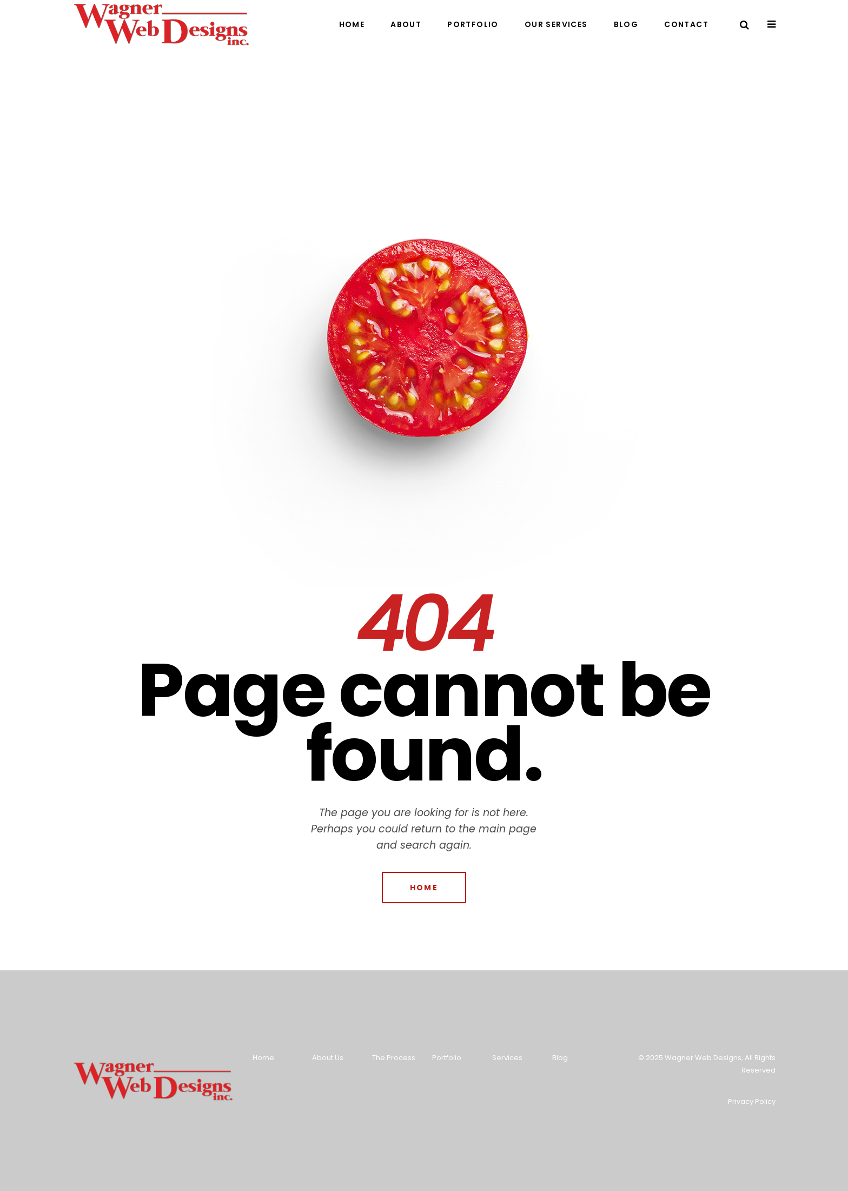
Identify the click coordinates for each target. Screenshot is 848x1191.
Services (507, 1058)
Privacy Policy (752, 1101)
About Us (327, 1058)
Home (263, 1058)
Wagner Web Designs (703, 1058)
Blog (560, 1058)
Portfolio (446, 1058)
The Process (393, 1058)
